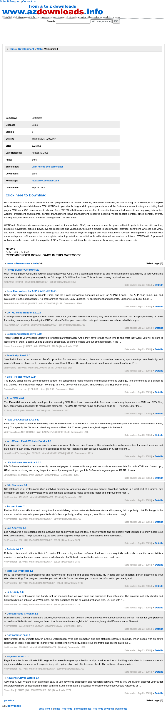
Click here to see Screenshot (47, 166)
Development (26, 49)
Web (39, 49)
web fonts (121, 708)
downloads (14, 705)
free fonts (67, 708)
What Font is (45, 708)
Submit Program (10, 1)
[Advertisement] (81, 34)
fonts (57, 708)
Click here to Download (26, 195)
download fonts (82, 708)
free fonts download (104, 708)
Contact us (29, 1)
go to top (9, 700)
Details (159, 285)
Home (12, 49)
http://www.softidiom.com (46, 180)
